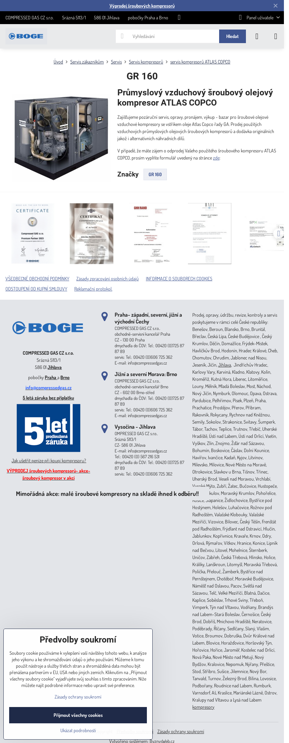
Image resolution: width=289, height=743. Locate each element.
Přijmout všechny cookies (78, 715)
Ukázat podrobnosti (78, 730)
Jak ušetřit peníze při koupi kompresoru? (49, 460)
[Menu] (276, 36)
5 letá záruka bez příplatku (48, 398)
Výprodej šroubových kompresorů (142, 5)
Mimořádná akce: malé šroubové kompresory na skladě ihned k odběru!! (107, 493)
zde (216, 158)
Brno (65, 377)
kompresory (203, 707)
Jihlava (54, 367)
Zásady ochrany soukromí (180, 731)
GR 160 (155, 174)
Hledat (232, 36)
